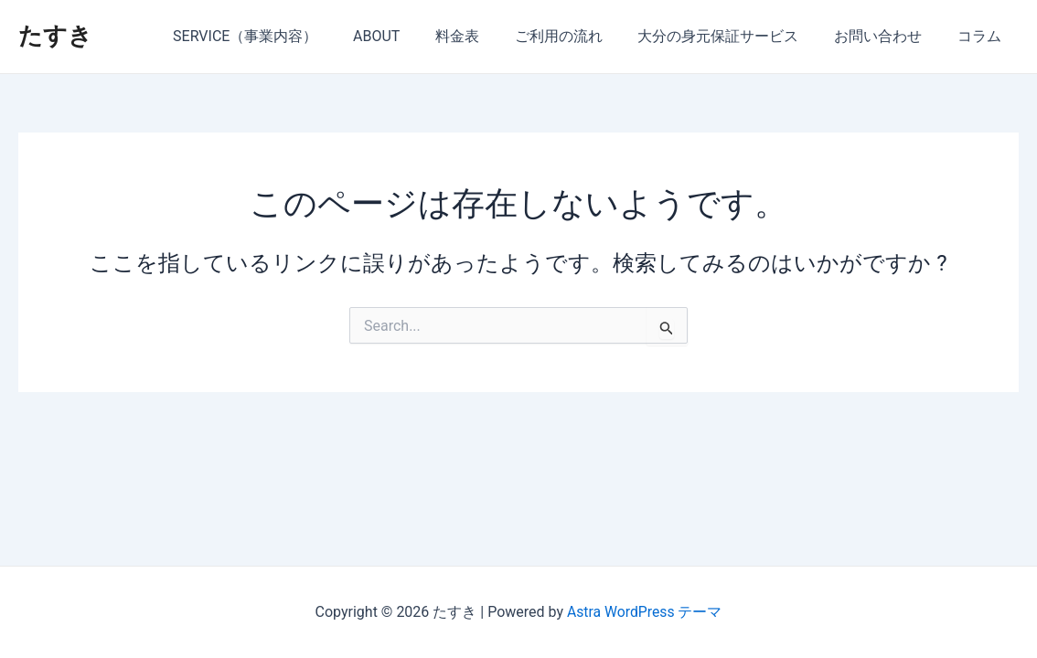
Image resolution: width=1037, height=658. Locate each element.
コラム (982, 36)
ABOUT (410, 36)
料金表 (485, 36)
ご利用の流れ (580, 36)
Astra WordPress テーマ (644, 612)
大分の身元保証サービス (733, 36)
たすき (55, 35)
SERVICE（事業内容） (284, 36)
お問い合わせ (887, 36)
